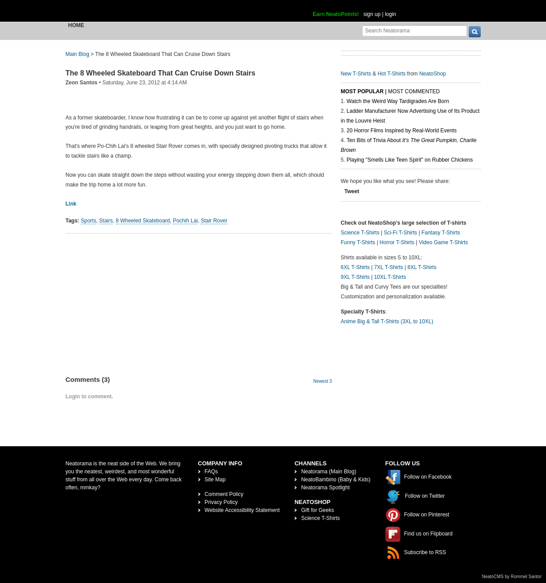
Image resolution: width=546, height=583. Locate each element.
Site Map (215, 479)
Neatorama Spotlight (325, 487)
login (390, 14)
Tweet (351, 191)
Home (76, 25)
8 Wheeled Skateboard (143, 221)
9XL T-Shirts (355, 277)
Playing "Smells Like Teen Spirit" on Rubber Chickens (410, 160)
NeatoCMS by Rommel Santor (512, 576)
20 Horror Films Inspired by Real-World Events (402, 130)
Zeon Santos (82, 82)
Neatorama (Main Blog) (328, 471)
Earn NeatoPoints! (336, 14)
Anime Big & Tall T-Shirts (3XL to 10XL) (387, 321)
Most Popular (362, 91)
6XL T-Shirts (355, 267)
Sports (88, 221)
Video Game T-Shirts (443, 242)
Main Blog (77, 54)
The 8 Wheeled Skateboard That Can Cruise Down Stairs (161, 73)
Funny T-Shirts (358, 242)
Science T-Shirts (360, 233)
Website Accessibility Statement (242, 510)
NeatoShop (432, 74)
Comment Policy (224, 494)
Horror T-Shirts (397, 242)
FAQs (211, 471)
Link (71, 204)
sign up (372, 14)
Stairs (106, 221)
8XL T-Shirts (422, 267)
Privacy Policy (221, 502)
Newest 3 (322, 381)
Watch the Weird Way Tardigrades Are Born (398, 101)
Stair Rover (214, 221)
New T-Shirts (356, 74)
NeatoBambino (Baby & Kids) (335, 479)
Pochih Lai (185, 221)
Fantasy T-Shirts (440, 233)
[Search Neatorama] (415, 30)
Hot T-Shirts (392, 74)
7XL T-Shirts (388, 267)
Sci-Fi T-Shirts (400, 233)
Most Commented (413, 91)
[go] (475, 31)
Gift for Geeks (317, 510)
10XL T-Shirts (390, 277)
